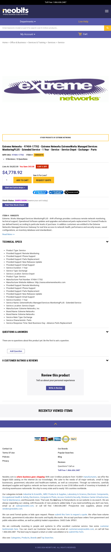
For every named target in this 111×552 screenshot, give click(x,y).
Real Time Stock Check (15, 205)
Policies (5, 457)
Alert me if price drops (15, 188)
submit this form (76, 532)
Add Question (16, 351)
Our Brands (63, 448)
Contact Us (7, 448)
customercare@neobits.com (81, 529)
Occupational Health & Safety (15, 497)
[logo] (15, 11)
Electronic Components (97, 494)
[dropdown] (106, 11)
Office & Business (18, 42)
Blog (60, 457)
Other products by (55, 138)
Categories (16, 538)
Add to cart (22, 180)
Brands (34, 538)
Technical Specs (12, 241)
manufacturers (90, 477)
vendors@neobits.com (12, 509)
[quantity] (7, 180)
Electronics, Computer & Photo (42, 497)
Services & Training (36, 42)
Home (5, 42)
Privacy (5, 461)
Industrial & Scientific (32, 494)
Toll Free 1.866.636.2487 (69, 470)
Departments (28, 21)
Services (52, 42)
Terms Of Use (8, 453)
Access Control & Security (68, 497)
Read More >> (8, 234)
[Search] (52, 28)
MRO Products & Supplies (54, 494)
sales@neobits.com (25, 506)
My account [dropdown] (27, 34)
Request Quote (43, 180)
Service (61, 42)
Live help (83, 21)
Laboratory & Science (76, 494)
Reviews (61, 462)
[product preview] (55, 89)
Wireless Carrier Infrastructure (94, 497)
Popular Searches (66, 453)
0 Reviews (10, 159)
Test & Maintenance (11, 500)
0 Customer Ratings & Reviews (20, 360)
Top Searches (47, 538)
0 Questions (22, 159)
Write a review (55, 388)
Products (26, 538)
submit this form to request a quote (71, 514)
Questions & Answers (15, 331)
